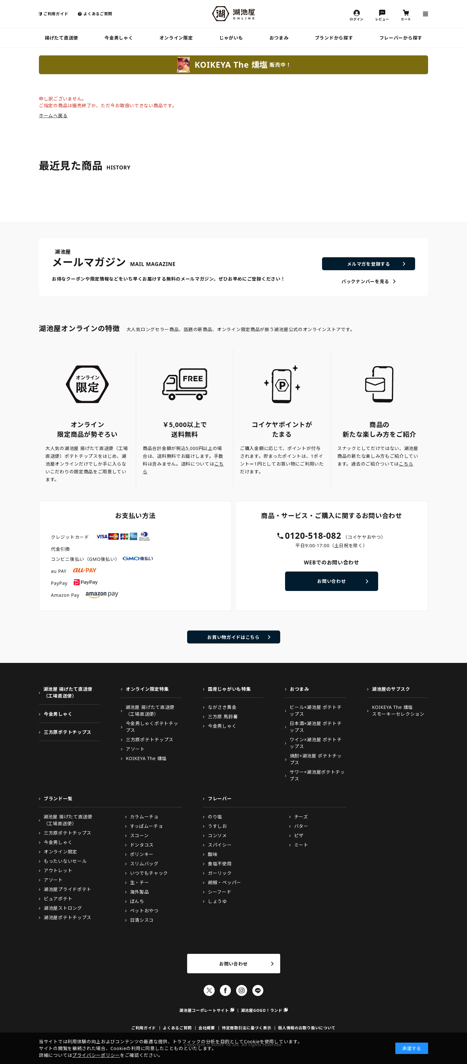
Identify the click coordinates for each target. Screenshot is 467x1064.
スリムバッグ (144, 864)
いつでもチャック (149, 873)
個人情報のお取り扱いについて (307, 1028)
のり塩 (215, 817)
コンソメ (217, 835)
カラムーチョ (144, 817)
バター (301, 826)
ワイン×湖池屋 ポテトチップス (315, 742)
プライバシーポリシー (96, 1055)
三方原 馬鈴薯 (223, 716)
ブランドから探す (334, 38)
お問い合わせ (331, 581)
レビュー (382, 19)
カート (406, 19)
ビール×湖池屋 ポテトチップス (315, 710)
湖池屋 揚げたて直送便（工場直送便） (67, 692)
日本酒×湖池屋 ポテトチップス (315, 726)
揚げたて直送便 (61, 38)
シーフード (220, 892)
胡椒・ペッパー (224, 882)
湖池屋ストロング (63, 908)
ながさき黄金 (222, 707)
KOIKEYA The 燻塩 (146, 758)
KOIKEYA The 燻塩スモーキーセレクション (398, 710)
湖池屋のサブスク (391, 689)
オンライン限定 (176, 38)
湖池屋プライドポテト (67, 889)
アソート (135, 749)
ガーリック (220, 873)
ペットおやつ (144, 911)
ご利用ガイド (55, 14)
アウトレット (58, 870)
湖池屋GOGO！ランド (261, 1010)
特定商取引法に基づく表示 (246, 1028)
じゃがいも (231, 38)
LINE (257, 990)
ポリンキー (142, 854)
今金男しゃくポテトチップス (152, 726)
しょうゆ (217, 901)
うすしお (217, 826)
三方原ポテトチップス (67, 732)
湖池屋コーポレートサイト (204, 1010)
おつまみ (279, 38)
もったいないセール (65, 861)
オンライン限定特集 (147, 689)
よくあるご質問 (97, 14)
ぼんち (137, 901)
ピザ (299, 835)
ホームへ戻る (53, 115)
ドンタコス (142, 845)
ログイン (357, 19)
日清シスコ (142, 920)
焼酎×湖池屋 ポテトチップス (316, 759)
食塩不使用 (220, 864)
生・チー (139, 882)
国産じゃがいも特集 (229, 689)
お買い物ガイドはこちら (233, 637)
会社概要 (206, 1028)
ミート (301, 845)
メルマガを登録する (368, 264)
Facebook (225, 990)
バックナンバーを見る (365, 281)
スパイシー (220, 845)
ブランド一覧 (58, 798)
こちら (406, 464)
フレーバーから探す (400, 38)
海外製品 (139, 892)
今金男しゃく (118, 38)
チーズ (301, 817)
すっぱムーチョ (146, 826)
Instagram (241, 990)
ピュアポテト (58, 899)
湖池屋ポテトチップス (67, 917)
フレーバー (220, 798)
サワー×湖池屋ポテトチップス (317, 775)
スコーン (139, 835)
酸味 (212, 854)
